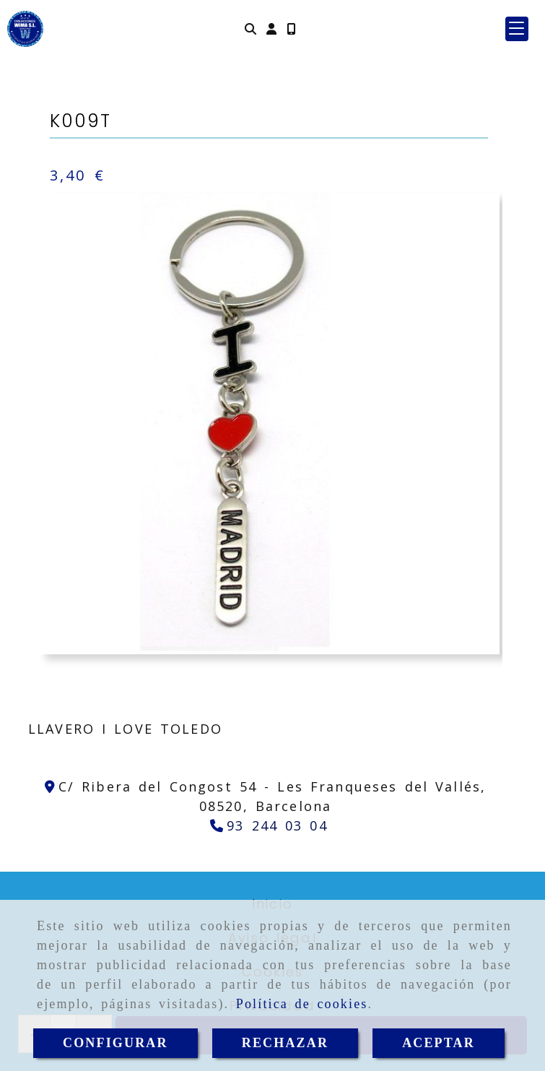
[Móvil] (291, 28)
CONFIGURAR (115, 1043)
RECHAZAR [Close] (285, 1043)
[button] (271, 28)
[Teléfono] (269, 825)
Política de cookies (302, 1004)
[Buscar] (250, 28)
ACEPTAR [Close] (438, 1043)
